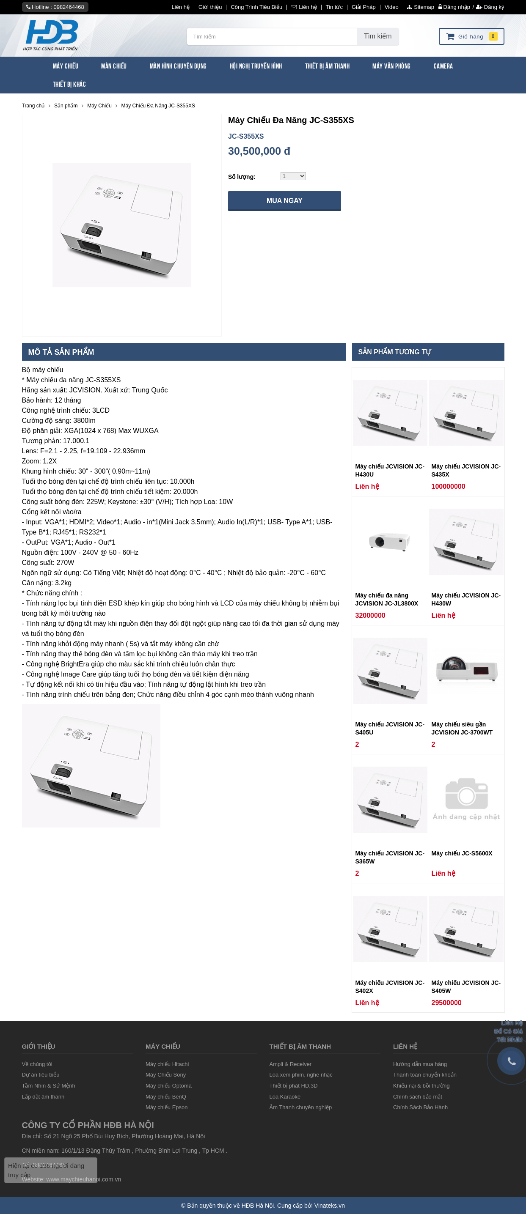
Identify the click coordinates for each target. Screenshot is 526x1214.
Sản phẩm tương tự (394, 352)
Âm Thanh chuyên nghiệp (301, 1107)
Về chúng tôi (37, 1064)
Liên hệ (181, 7)
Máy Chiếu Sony (166, 1074)
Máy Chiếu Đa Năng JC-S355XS (158, 106)
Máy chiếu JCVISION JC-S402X (390, 986)
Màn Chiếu (114, 65)
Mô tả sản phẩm (61, 352)
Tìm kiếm (378, 36)
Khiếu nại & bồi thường (421, 1085)
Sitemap (420, 7)
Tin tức (334, 7)
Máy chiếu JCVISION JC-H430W (466, 599)
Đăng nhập (454, 7)
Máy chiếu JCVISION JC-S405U (390, 728)
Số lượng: (242, 176)
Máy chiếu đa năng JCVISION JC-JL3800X (387, 599)
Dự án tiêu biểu (41, 1074)
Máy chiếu (163, 1046)
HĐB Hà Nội (258, 1205)
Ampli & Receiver (291, 1064)
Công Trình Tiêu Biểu (256, 7)
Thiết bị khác (69, 83)
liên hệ (405, 1046)
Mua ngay (285, 200)
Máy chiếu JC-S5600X (462, 853)
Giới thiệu (210, 7)
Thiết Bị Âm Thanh (327, 65)
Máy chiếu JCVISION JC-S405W (466, 986)
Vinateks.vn (329, 1205)
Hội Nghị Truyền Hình (256, 65)
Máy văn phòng (391, 65)
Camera (443, 65)
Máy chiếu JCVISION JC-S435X (466, 470)
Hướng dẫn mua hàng (420, 1064)
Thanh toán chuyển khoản (425, 1074)
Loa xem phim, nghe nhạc (301, 1074)
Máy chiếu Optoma (169, 1085)
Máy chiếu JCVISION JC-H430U (390, 470)
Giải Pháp (364, 7)
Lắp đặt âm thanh (43, 1096)
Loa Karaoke (285, 1096)
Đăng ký (490, 7)
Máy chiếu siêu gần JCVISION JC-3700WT (462, 728)
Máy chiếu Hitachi (167, 1064)
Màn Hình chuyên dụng (178, 65)
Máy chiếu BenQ (166, 1096)
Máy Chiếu (66, 65)
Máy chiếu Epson (167, 1107)
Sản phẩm (65, 106)
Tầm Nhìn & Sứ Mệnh (48, 1085)
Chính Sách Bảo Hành (420, 1107)
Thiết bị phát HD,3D (294, 1085)
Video (392, 7)
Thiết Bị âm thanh (300, 1046)
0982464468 (68, 7)
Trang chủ (33, 106)
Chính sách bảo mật (417, 1096)
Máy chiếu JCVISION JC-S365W (390, 857)
